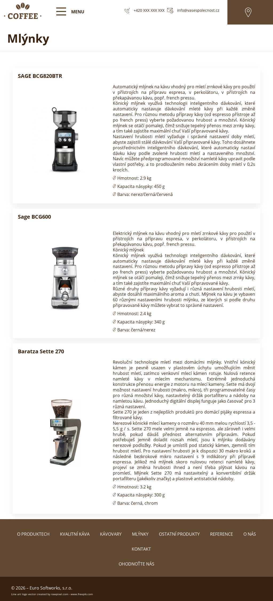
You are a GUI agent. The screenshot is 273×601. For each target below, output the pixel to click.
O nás (249, 534)
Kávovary (111, 534)
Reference (221, 534)
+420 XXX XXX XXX (149, 10)
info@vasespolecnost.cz (198, 10)
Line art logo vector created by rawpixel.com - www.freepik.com (52, 594)
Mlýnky (140, 534)
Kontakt (141, 549)
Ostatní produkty (179, 534)
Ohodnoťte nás (136, 564)
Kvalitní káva (75, 534)
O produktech (33, 534)
